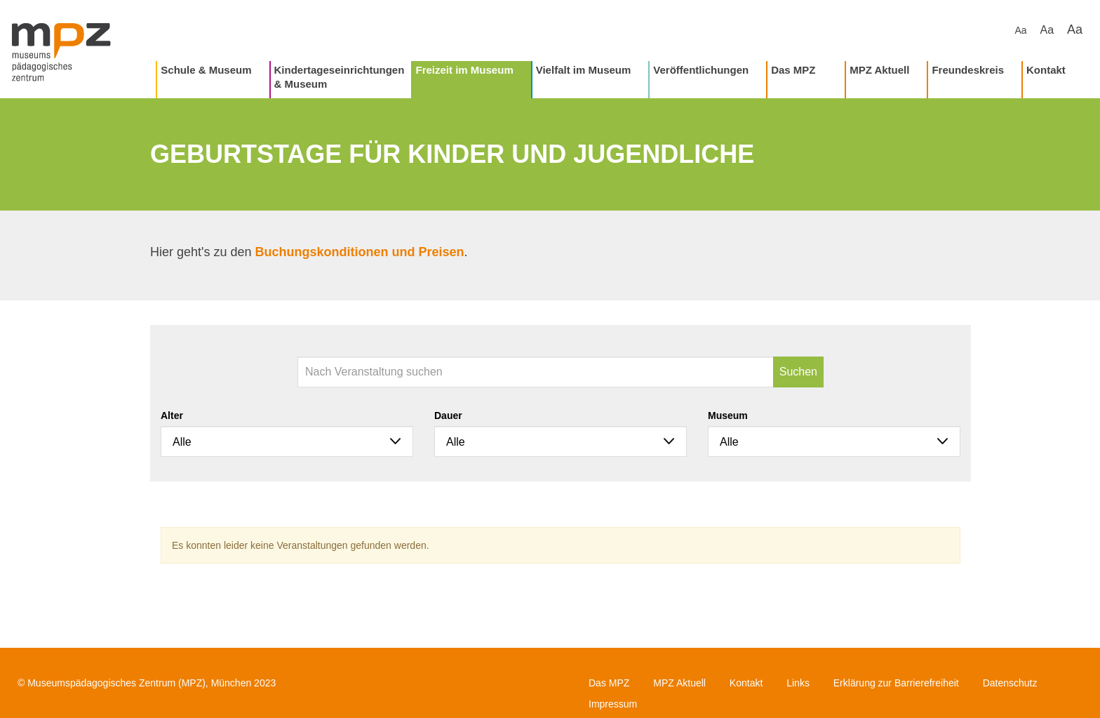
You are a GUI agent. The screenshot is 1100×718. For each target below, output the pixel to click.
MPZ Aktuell (879, 70)
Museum (728, 415)
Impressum (613, 704)
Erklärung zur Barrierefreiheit (896, 683)
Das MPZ (793, 70)
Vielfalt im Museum (583, 70)
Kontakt (1046, 70)
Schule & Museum (206, 70)
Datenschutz (1010, 683)
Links (798, 683)
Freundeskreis (968, 70)
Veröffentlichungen (701, 70)
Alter (172, 415)
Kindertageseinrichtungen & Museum (339, 77)
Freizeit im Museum (465, 70)
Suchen (798, 372)
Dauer (448, 415)
